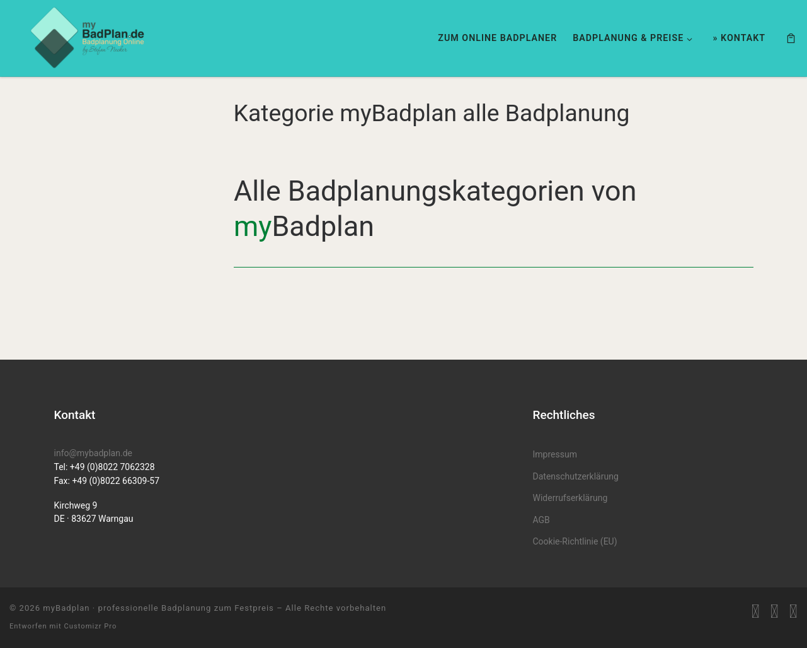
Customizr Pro (90, 626)
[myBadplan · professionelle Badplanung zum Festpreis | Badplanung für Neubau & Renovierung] (88, 36)
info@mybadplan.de (93, 453)
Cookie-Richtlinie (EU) (575, 541)
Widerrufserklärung (570, 498)
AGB (541, 520)
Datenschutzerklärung (576, 476)
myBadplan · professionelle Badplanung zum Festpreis (158, 608)
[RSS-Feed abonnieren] (756, 612)
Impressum (555, 454)
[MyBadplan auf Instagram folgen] (793, 612)
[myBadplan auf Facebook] (774, 612)
